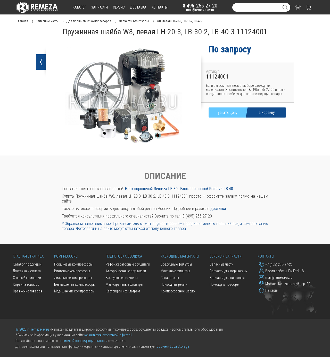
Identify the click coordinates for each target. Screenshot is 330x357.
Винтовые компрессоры (72, 271)
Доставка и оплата (27, 271)
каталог (79, 7)
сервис (119, 7)
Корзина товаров (26, 284)
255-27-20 (200, 6)
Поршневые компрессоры (73, 264)
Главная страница (28, 256)
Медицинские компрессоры (74, 291)
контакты (160, 7)
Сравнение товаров (27, 291)
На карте (268, 290)
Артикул (213, 71)
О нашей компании (27, 278)
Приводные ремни (174, 284)
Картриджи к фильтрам (123, 291)
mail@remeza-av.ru (200, 10)
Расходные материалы (180, 256)
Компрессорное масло (178, 291)
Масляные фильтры (175, 271)
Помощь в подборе (224, 284)
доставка (138, 7)
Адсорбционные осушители (126, 271)
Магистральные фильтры (124, 284)
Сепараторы (170, 278)
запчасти (99, 7)
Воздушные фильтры (176, 264)
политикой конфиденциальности (83, 341)
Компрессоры (66, 256)
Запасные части (221, 264)
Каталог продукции (27, 264)
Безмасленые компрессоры (74, 284)
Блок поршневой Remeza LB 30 (151, 188)
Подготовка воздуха (124, 256)
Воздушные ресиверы (122, 278)
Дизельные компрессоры (73, 278)
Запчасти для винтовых (227, 278)
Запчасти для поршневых (228, 271)
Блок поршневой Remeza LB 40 (206, 188)
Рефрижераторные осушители (128, 264)
